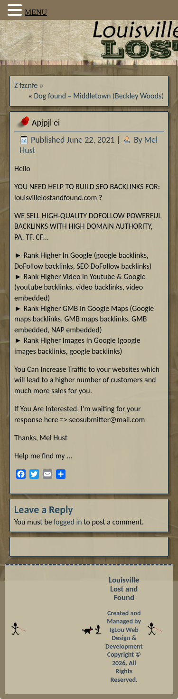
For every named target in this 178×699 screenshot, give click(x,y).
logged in (68, 521)
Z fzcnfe (25, 85)
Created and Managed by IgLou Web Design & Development (124, 629)
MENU (36, 12)
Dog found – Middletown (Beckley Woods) (99, 95)
